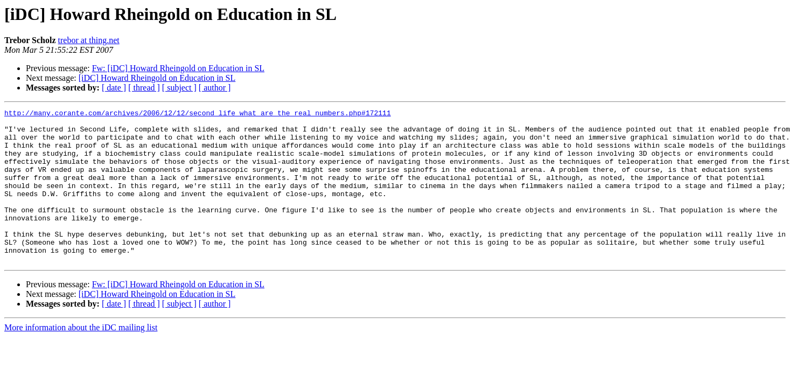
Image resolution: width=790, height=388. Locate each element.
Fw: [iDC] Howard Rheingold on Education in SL (178, 68)
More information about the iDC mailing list (80, 358)
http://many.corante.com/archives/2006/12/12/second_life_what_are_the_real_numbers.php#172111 (197, 114)
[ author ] (215, 87)
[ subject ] (179, 87)
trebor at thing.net (89, 40)
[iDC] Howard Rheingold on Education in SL (157, 77)
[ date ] (114, 87)
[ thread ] (144, 87)
